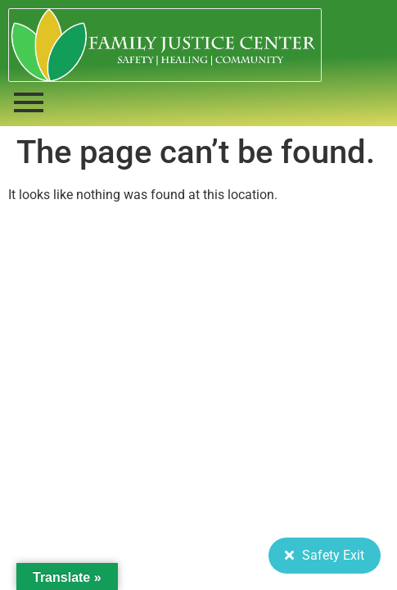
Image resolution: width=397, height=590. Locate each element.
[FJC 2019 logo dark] (165, 45)
